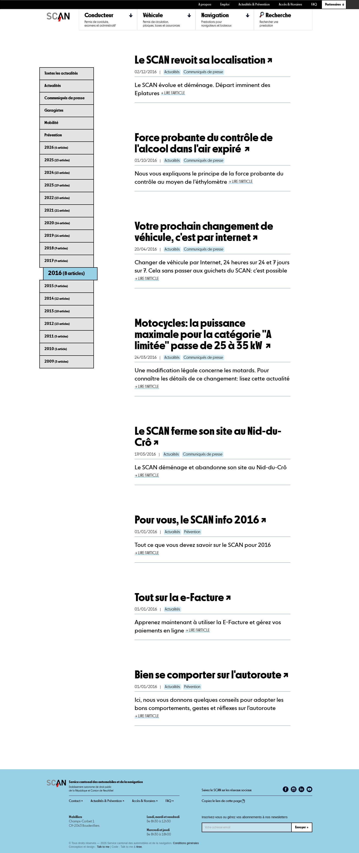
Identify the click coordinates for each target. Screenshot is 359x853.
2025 (57, 160)
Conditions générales (186, 843)
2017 (56, 261)
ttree (139, 846)
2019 (57, 236)
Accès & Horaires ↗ (145, 801)
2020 (57, 223)
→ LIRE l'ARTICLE (173, 93)
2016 (66, 273)
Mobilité (51, 123)
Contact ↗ (76, 801)
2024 (57, 173)
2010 (55, 349)
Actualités (52, 86)
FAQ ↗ (170, 801)
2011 (56, 336)
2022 (57, 198)
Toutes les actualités (61, 73)
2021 (57, 210)
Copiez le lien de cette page (223, 801)
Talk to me (103, 846)
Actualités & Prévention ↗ (107, 801)
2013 (57, 311)
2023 (57, 185)
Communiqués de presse (64, 98)
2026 (56, 148)
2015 (56, 286)
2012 (57, 324)
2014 (57, 299)
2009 (56, 361)
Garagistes (53, 110)
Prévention (53, 135)
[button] (334, 4)
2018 (56, 248)
